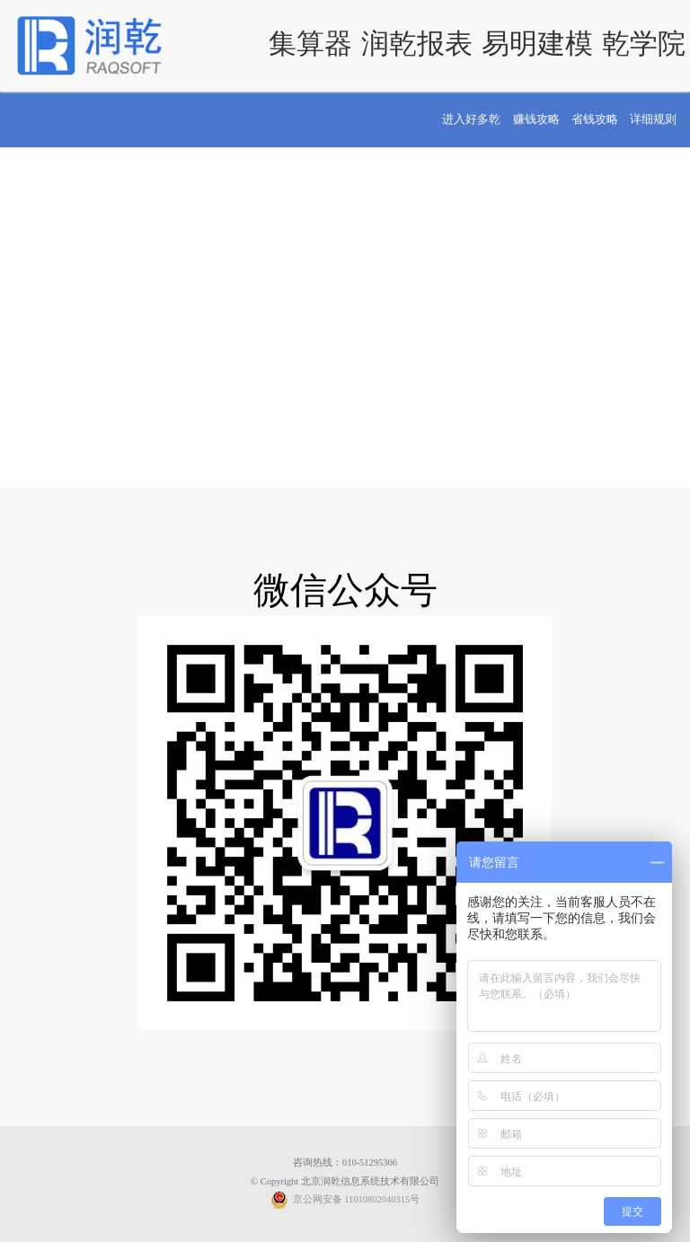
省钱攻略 (594, 119)
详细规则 (653, 119)
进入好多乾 (471, 119)
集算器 (310, 44)
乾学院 (644, 44)
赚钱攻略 (536, 119)
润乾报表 (417, 44)
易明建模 (537, 44)
